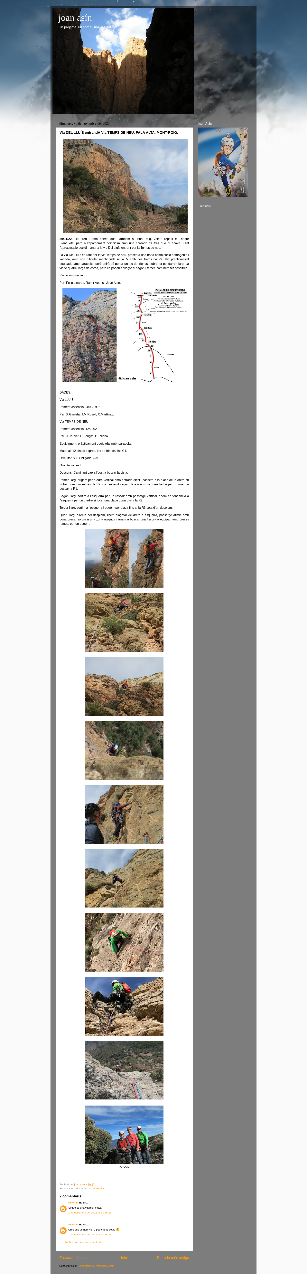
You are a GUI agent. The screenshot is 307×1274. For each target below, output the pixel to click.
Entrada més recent (75, 1258)
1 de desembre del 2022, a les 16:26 (89, 1212)
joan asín (75, 17)
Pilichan (73, 1202)
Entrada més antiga (173, 1258)
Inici (124, 1258)
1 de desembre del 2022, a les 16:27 (89, 1234)
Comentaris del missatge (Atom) (96, 1265)
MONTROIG (96, 1188)
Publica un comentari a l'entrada (83, 1242)
